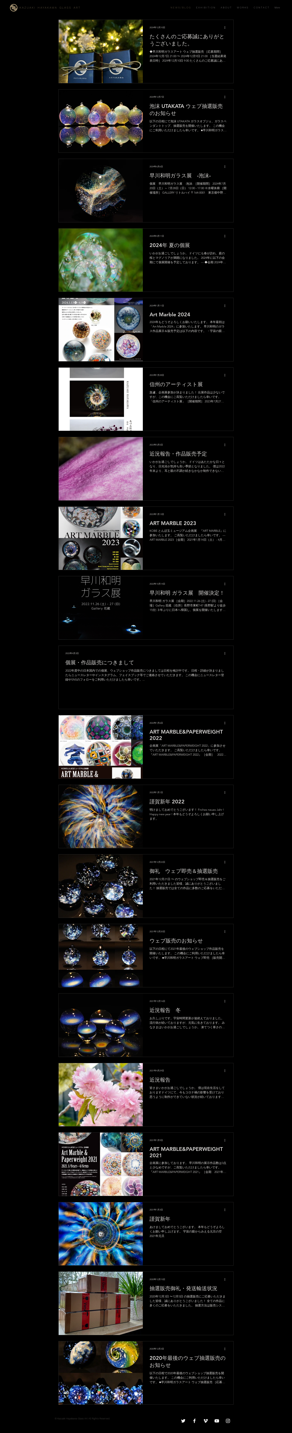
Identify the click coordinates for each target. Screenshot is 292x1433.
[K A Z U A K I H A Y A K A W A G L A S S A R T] (55, 7)
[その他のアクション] (226, 27)
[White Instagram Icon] (228, 1421)
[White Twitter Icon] (183, 1421)
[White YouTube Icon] (217, 1421)
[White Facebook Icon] (194, 1421)
